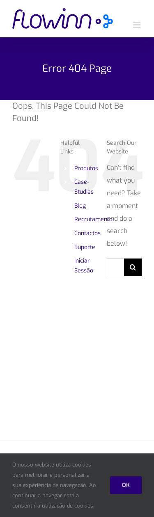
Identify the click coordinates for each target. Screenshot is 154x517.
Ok (126, 485)
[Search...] (115, 267)
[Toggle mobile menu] (137, 25)
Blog (80, 206)
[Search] (133, 267)
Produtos (86, 168)
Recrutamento (93, 219)
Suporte (84, 247)
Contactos (87, 233)
